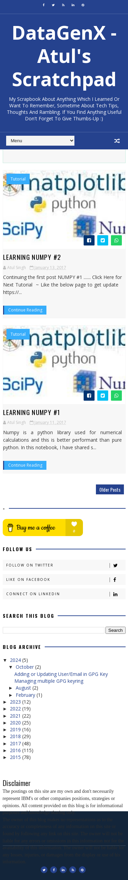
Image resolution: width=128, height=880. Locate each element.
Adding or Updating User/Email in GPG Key (61, 674)
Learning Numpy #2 (32, 257)
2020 (16, 722)
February (26, 695)
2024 (16, 660)
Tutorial (18, 179)
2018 (16, 736)
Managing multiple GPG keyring (48, 681)
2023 (16, 701)
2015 (16, 757)
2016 (16, 750)
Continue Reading (25, 310)
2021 (16, 715)
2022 (16, 708)
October (25, 667)
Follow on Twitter (65, 565)
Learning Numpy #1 (31, 412)
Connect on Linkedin (65, 594)
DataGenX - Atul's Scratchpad (64, 55)
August (24, 687)
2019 (16, 729)
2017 (16, 743)
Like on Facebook (65, 579)
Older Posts (109, 489)
